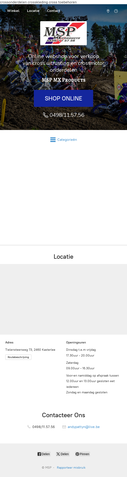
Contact (53, 10)
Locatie (33, 10)
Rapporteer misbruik (71, 467)
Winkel (13, 10)
